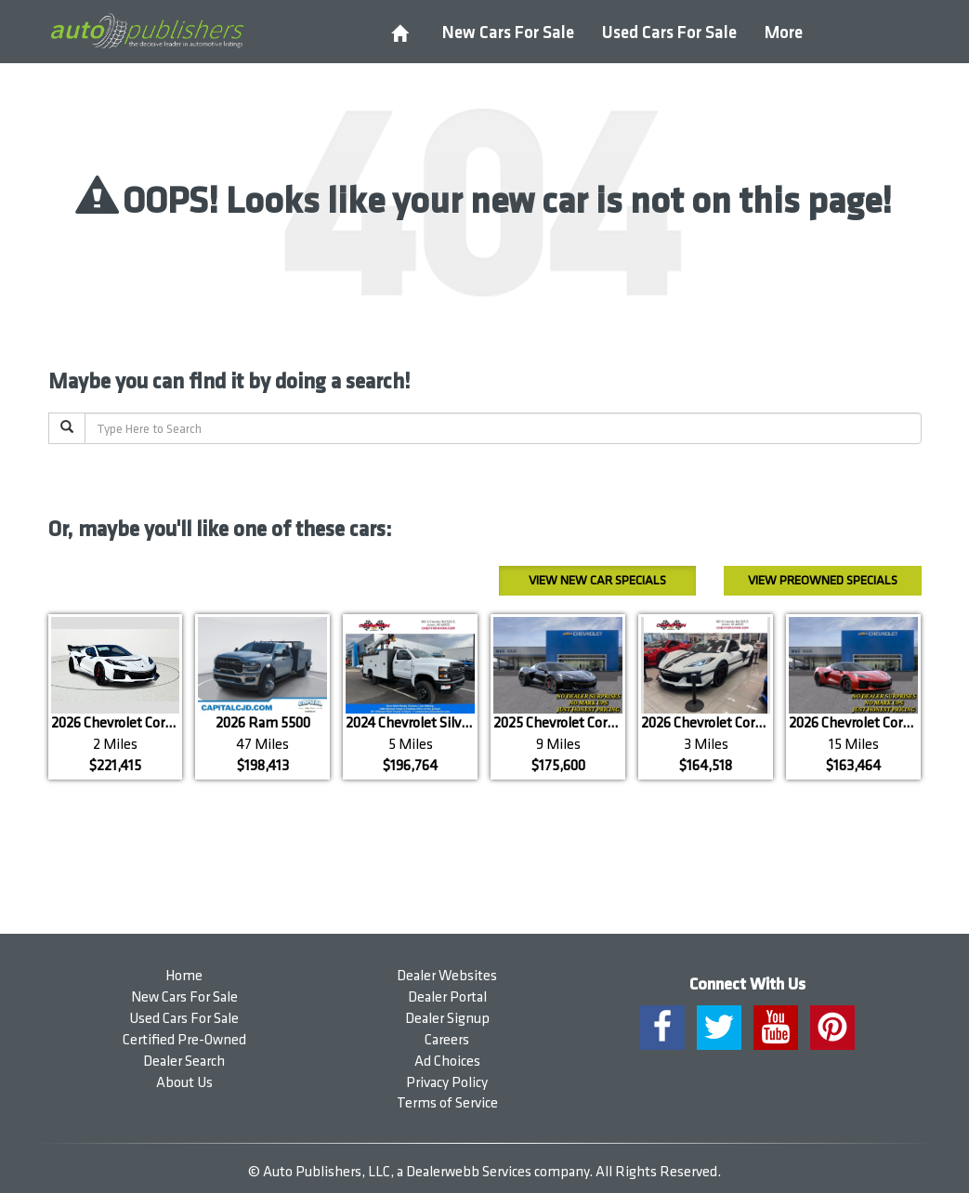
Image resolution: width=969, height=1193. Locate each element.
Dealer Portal (447, 997)
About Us (184, 1083)
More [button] (784, 33)
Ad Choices (447, 1061)
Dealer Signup (447, 1019)
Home (184, 976)
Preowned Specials (822, 580)
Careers (447, 1040)
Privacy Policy (447, 1083)
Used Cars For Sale (669, 33)
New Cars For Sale (508, 33)
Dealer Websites (447, 976)
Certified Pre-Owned (184, 1040)
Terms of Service (447, 1103)
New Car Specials (597, 580)
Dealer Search (184, 1061)
